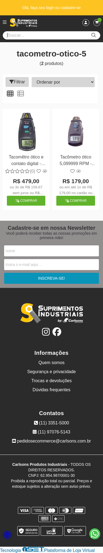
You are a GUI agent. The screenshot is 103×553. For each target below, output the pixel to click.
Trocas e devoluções (51, 380)
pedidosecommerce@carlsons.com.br (51, 441)
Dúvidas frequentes (52, 389)
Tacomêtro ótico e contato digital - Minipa (26, 161)
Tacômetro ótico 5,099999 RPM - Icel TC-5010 (76, 161)
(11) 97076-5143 (51, 432)
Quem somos (51, 362)
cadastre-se (71, 7)
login (50, 7)
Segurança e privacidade (51, 371)
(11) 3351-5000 (51, 423)
